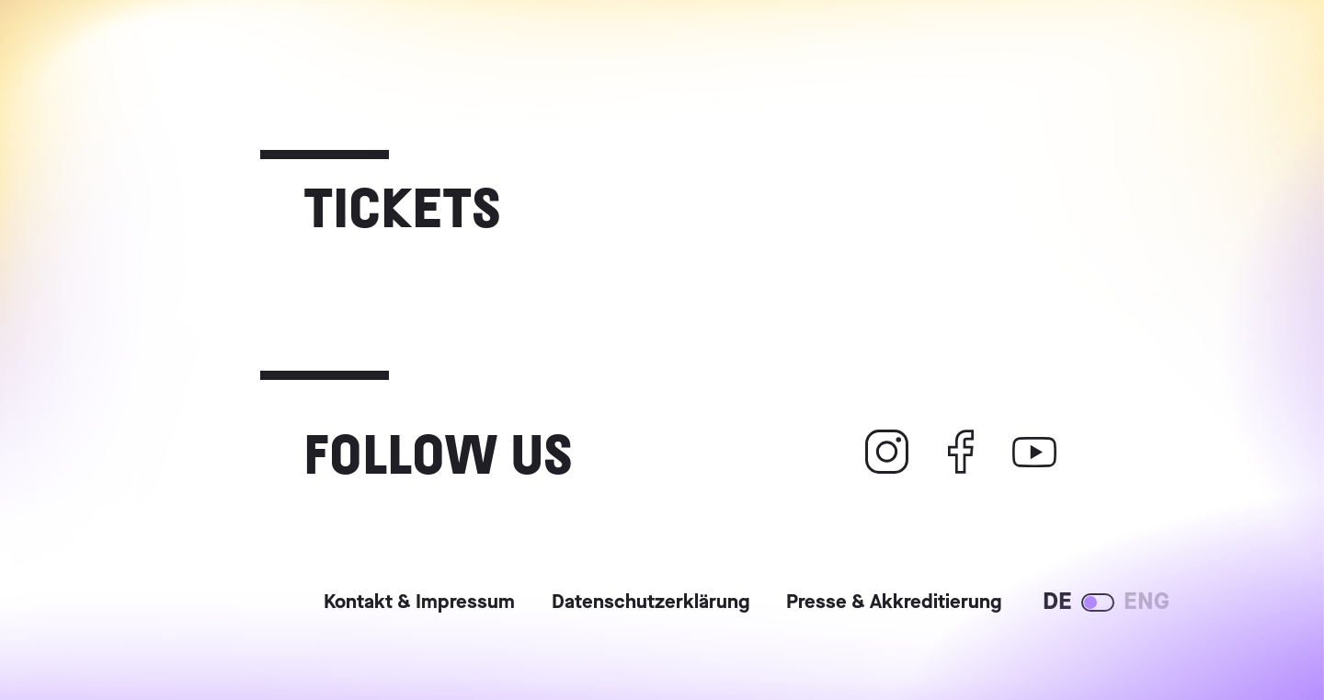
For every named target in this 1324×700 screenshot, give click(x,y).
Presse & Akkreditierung (893, 603)
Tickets (402, 205)
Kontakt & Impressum (419, 603)
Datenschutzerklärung (650, 603)
